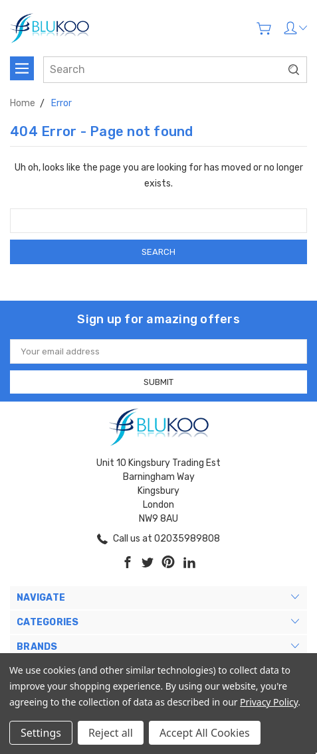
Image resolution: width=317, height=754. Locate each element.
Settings (41, 732)
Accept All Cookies (204, 732)
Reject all (110, 732)
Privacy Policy (269, 702)
